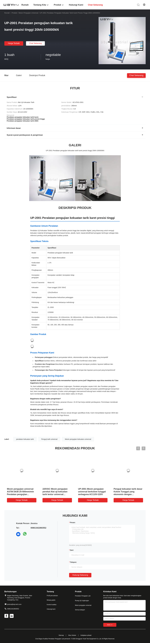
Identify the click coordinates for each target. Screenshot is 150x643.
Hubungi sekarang (80, 575)
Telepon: (73, 562)
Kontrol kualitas (51, 604)
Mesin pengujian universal (28, 13)
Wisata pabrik (51, 600)
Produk (14, 13)
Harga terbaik (14, 43)
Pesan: (72, 522)
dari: (72, 550)
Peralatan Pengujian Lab (82, 596)
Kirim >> (109, 625)
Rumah (7, 13)
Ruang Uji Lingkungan (82, 600)
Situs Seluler (72, 635)
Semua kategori (80, 610)
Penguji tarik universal (49, 439)
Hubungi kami (51, 609)
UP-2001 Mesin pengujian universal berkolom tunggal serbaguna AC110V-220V (92, 492)
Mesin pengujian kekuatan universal (78, 439)
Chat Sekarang (35, 43)
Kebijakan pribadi (86, 635)
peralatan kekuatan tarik (25, 439)
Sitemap (61, 635)
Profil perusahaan (52, 595)
